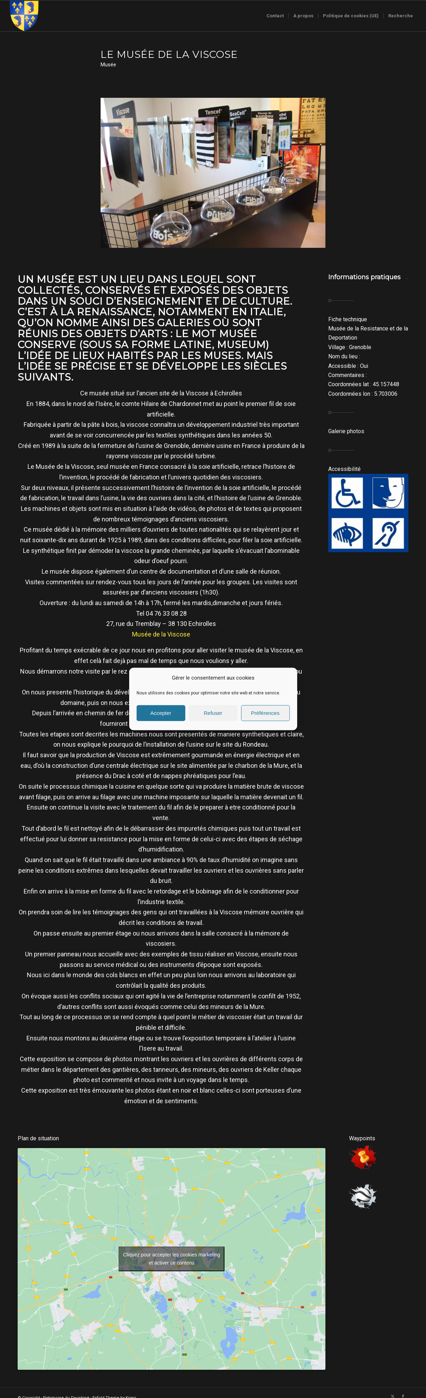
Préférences (265, 713)
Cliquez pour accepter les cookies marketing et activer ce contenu (171, 1259)
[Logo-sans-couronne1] (24, 15)
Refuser (213, 713)
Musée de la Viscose (161, 634)
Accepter (160, 713)
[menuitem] (275, 15)
